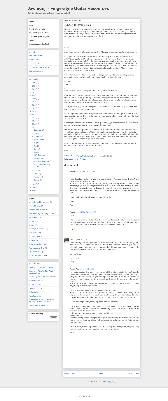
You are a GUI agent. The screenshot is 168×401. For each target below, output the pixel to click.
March (36, 174)
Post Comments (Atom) (106, 382)
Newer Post (69, 374)
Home (102, 374)
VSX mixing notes (35, 63)
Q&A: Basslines (39, 155)
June (36, 149)
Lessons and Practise (78, 159)
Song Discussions (35, 244)
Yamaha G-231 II (35, 288)
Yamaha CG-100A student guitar (41, 267)
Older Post (134, 374)
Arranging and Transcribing (39, 202)
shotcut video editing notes (39, 67)
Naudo (31, 221)
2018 (34, 105)
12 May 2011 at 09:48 (82, 239)
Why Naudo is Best (36, 281)
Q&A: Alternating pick (41, 161)
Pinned (32, 225)
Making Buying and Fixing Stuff (40, 214)
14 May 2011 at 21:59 (87, 269)
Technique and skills (36, 248)
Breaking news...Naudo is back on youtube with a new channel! (41, 301)
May (35, 152)
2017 (34, 108)
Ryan (72, 239)
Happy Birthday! (35, 284)
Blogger (88, 396)
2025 (34, 83)
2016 (34, 111)
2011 (34, 127)
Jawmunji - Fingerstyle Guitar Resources (68, 8)
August (36, 143)
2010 (34, 184)
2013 (34, 121)
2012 (34, 124)
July (35, 146)
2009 (34, 187)
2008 (34, 190)
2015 (34, 114)
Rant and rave (34, 236)
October (37, 136)
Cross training (38, 158)
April (36, 170)
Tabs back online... (36, 296)
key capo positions (36, 71)
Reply (72, 205)
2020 (34, 99)
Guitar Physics (34, 206)
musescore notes (35, 56)
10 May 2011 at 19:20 (88, 171)
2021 (34, 95)
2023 (34, 89)
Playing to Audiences (37, 229)
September (38, 139)
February (37, 177)
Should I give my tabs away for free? (42, 277)
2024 (34, 86)
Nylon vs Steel (34, 292)
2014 (34, 118)
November (38, 133)
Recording (33, 240)
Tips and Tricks (34, 252)
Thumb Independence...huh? (39, 305)
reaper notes (34, 60)
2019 (34, 102)
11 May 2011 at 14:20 (88, 212)
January (37, 180)
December (38, 130)
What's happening (35, 255)
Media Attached (35, 217)
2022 (34, 92)
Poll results (33, 233)
